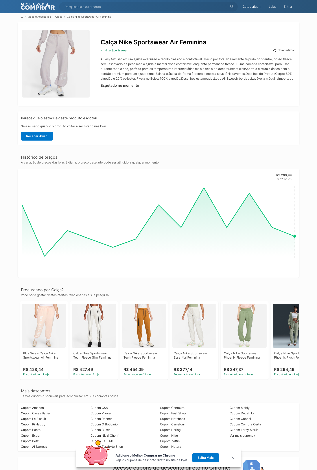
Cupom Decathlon (242, 413)
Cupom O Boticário (104, 424)
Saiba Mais (205, 457)
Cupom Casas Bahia (35, 413)
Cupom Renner (101, 419)
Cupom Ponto (31, 430)
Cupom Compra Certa (245, 424)
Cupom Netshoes (172, 419)
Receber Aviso (37, 136)
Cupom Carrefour (172, 424)
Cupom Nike (169, 435)
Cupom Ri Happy (33, 424)
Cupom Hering (170, 430)
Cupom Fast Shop (173, 413)
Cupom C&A (99, 408)
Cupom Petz (30, 441)
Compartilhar (283, 50)
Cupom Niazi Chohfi (104, 435)
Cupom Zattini (170, 441)
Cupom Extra (30, 435)
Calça (59, 16)
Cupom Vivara (100, 413)
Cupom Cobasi (240, 419)
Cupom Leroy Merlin (244, 430)
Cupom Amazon (32, 408)
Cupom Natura (170, 446)
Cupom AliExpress (34, 446)
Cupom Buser (100, 430)
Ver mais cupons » (243, 435)
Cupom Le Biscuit (33, 419)
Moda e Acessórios (39, 16)
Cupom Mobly (240, 408)
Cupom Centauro (172, 408)
